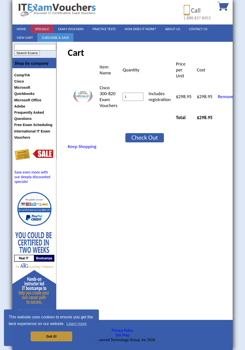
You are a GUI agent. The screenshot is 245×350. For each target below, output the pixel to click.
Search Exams (27, 53)
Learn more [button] (77, 324)
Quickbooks (24, 94)
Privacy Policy (123, 330)
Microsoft (22, 87)
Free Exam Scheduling (33, 125)
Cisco (19, 81)
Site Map (122, 335)
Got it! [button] (51, 336)
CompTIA (22, 75)
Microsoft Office (28, 100)
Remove (225, 96)
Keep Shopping (82, 146)
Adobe (19, 106)
